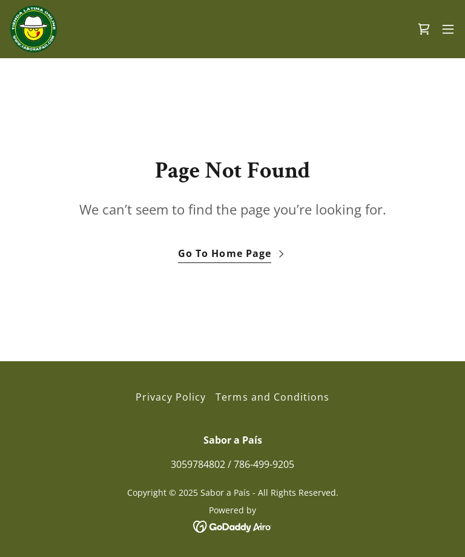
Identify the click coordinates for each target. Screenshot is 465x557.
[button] (448, 29)
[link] (34, 29)
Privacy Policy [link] (171, 397)
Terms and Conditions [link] (272, 397)
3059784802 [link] (198, 464)
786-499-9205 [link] (264, 464)
